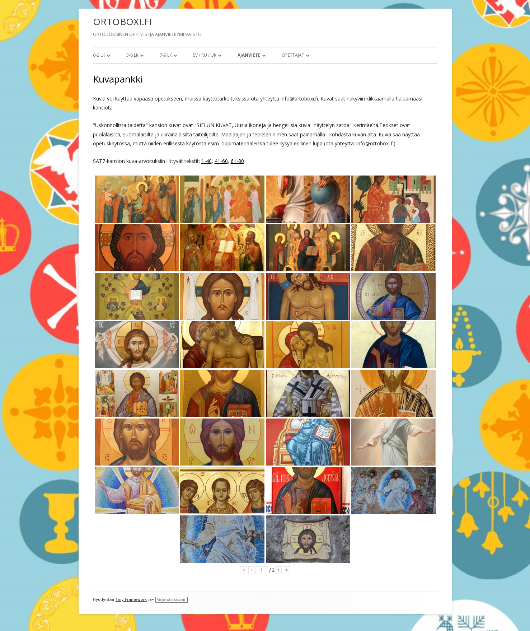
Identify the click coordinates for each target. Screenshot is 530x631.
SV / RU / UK (204, 55)
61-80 (237, 161)
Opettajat (293, 55)
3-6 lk (132, 55)
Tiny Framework (131, 599)
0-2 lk (99, 55)
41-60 (221, 161)
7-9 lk (166, 55)
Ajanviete (249, 55)
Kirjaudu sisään (171, 599)
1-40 (206, 161)
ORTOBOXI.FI (122, 21)
